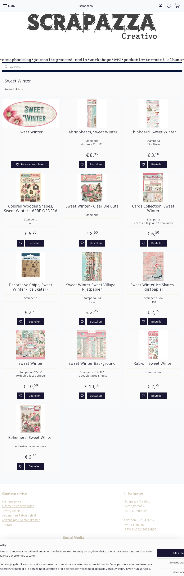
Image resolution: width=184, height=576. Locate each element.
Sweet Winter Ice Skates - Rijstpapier (153, 286)
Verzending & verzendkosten (21, 520)
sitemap (103, 568)
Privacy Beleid (11, 511)
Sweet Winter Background (92, 363)
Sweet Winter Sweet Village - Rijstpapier (92, 286)
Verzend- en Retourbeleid (19, 515)
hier (20, 89)
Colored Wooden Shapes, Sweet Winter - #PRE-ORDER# (30, 208)
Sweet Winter (30, 132)
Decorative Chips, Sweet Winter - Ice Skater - (30, 286)
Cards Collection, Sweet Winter (153, 208)
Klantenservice (11, 501)
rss (112, 568)
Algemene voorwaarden (18, 506)
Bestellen (96, 164)
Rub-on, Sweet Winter (153, 363)
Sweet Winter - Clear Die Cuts (92, 206)
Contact (7, 525)
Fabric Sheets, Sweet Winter (92, 132)
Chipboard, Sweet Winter (153, 132)
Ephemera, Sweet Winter (30, 437)
